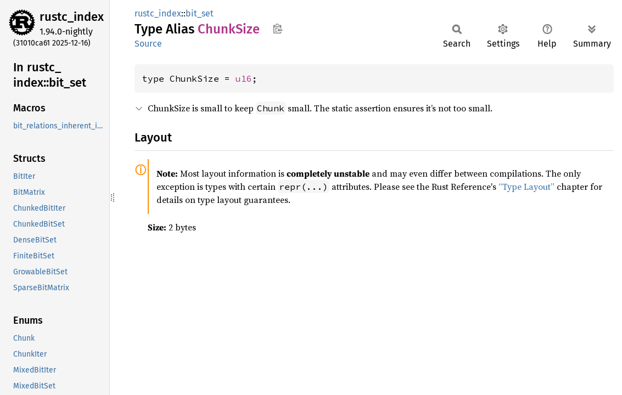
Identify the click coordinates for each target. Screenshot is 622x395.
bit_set (200, 13)
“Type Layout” (526, 186)
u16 (244, 78)
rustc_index (72, 16)
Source (148, 43)
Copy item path (277, 28)
